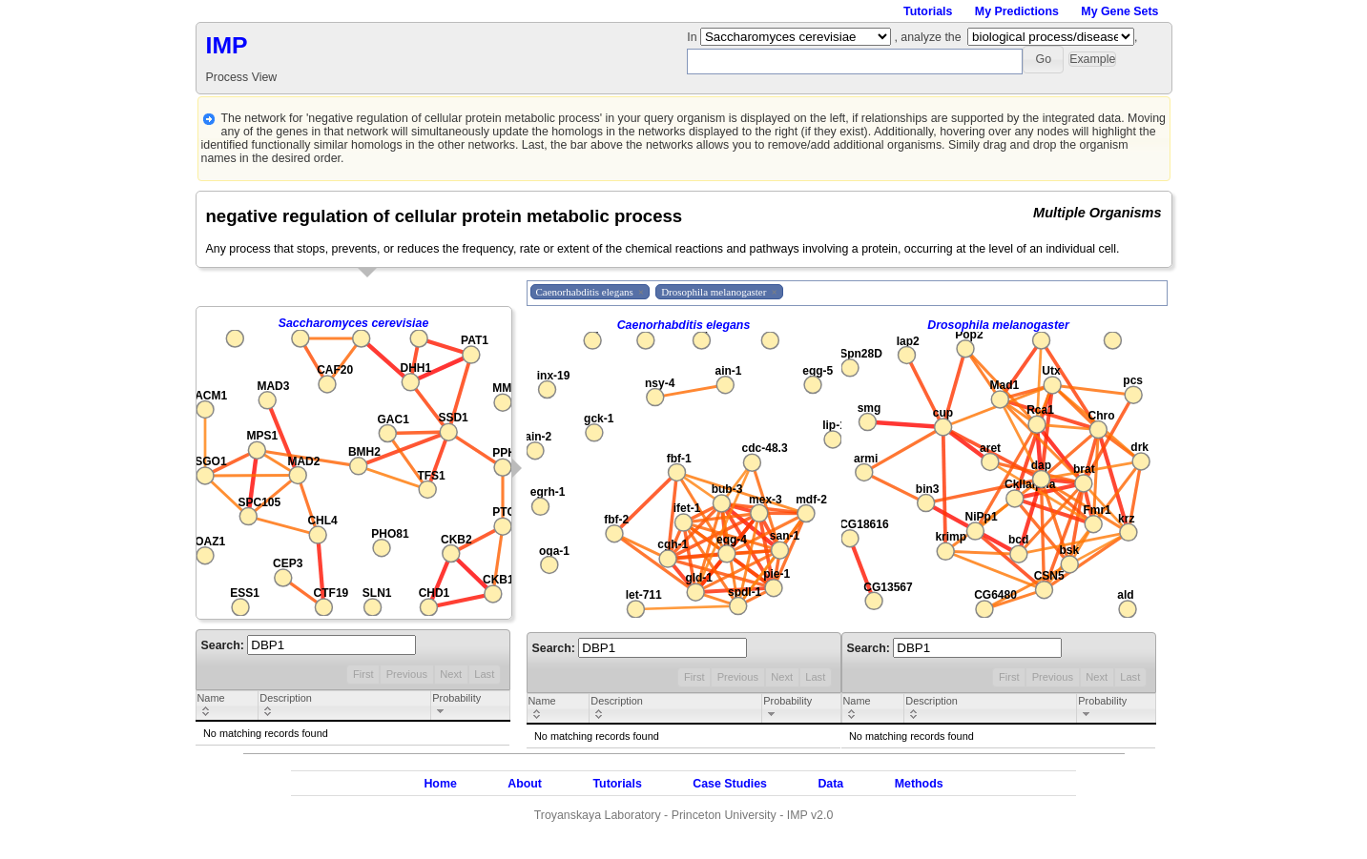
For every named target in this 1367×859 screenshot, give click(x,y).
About (524, 783)
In (693, 37)
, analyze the (927, 37)
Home (440, 783)
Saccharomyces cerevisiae (354, 323)
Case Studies (730, 783)
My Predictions (1017, 11)
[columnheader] (227, 706)
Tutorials (927, 11)
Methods (919, 783)
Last (484, 674)
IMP (227, 45)
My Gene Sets (1119, 11)
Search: (309, 645)
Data (830, 783)
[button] (1043, 59)
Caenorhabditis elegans (684, 325)
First (363, 674)
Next (451, 674)
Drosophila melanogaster (998, 325)
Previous (406, 674)
